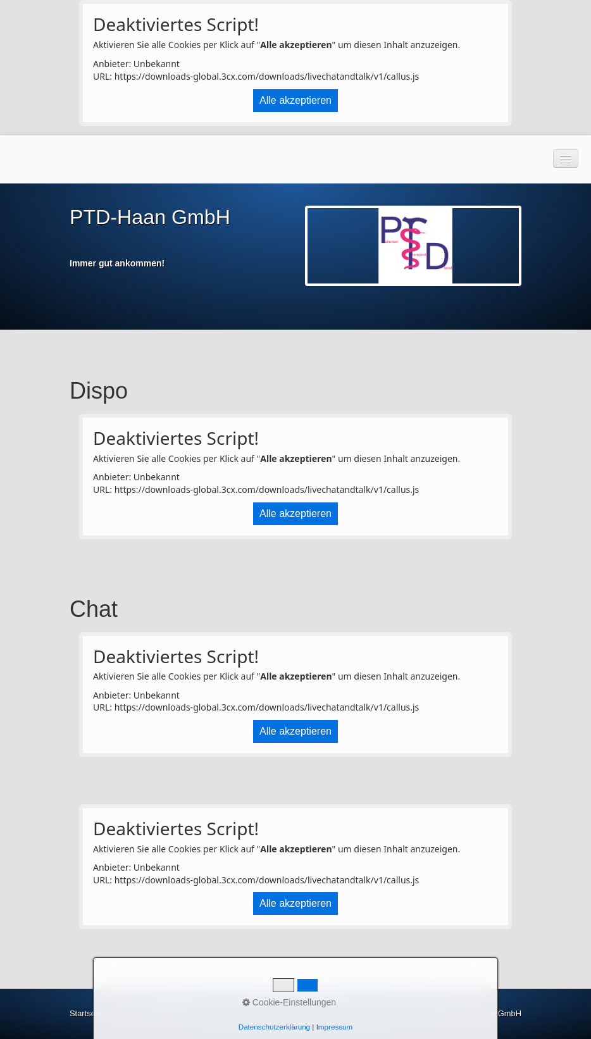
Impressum (169, 1013)
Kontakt (126, 1013)
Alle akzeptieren (295, 100)
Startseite (87, 1013)
